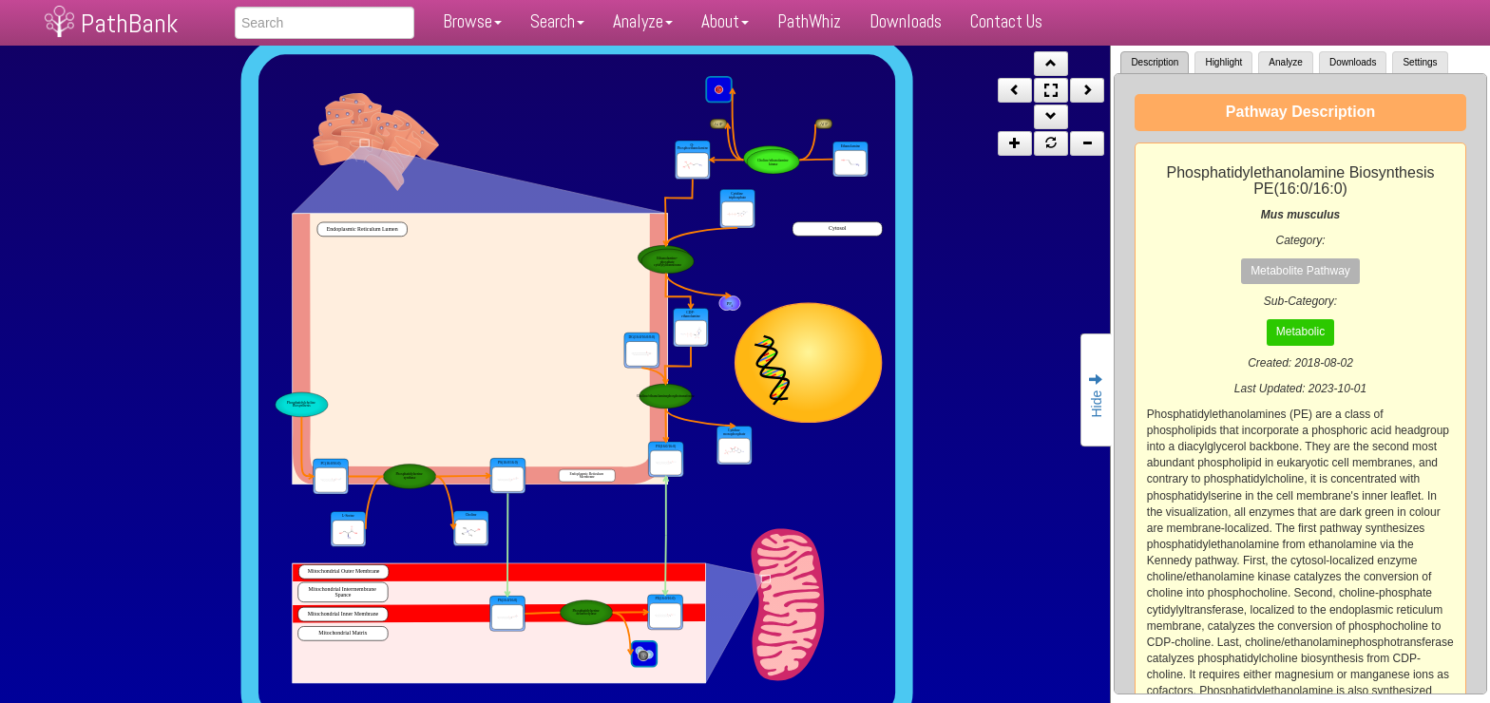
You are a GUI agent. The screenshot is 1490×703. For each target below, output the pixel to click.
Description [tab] (1154, 62)
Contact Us (1006, 21)
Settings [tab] (1420, 62)
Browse (472, 21)
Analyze (643, 21)
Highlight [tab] (1223, 62)
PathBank (129, 23)
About (725, 21)
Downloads (905, 21)
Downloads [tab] (1352, 62)
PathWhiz (809, 21)
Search (557, 21)
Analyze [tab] (1286, 62)
